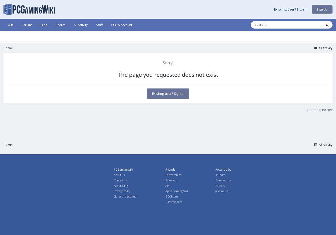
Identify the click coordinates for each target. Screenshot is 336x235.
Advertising (121, 186)
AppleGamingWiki (176, 191)
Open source (223, 180)
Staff (99, 25)
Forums (27, 25)
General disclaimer (126, 196)
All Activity (81, 25)
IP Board (220, 175)
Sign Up (322, 9)
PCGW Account (121, 25)
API (167, 186)
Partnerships (173, 175)
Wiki (11, 25)
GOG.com (171, 196)
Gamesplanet (173, 202)
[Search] (274, 25)
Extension (171, 180)
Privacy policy (122, 191)
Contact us (120, 180)
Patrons (220, 186)
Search (61, 25)
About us (119, 175)
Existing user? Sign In (291, 9)
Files (44, 25)
